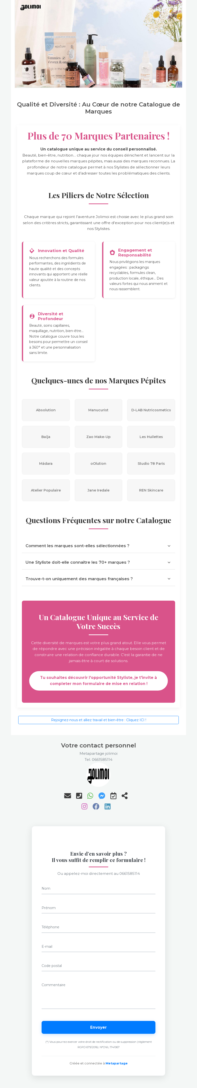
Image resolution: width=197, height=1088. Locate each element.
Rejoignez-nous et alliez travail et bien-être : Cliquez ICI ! (98, 720)
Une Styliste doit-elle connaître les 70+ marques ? (98, 562)
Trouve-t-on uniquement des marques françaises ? (98, 578)
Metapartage (117, 1063)
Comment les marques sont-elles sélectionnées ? (98, 545)
